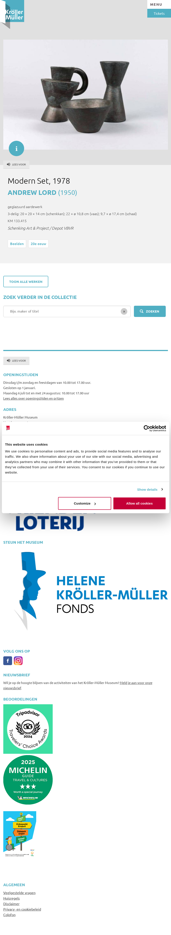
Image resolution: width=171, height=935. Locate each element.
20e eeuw (38, 243)
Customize (85, 503)
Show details (147, 489)
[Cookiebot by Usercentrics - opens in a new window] (147, 428)
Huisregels (11, 898)
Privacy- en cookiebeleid (22, 909)
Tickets (159, 13)
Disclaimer (11, 903)
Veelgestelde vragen (19, 892)
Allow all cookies (139, 503)
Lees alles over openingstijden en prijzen (33, 398)
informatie (14, 146)
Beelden (17, 243)
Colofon (9, 914)
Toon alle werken (25, 281)
